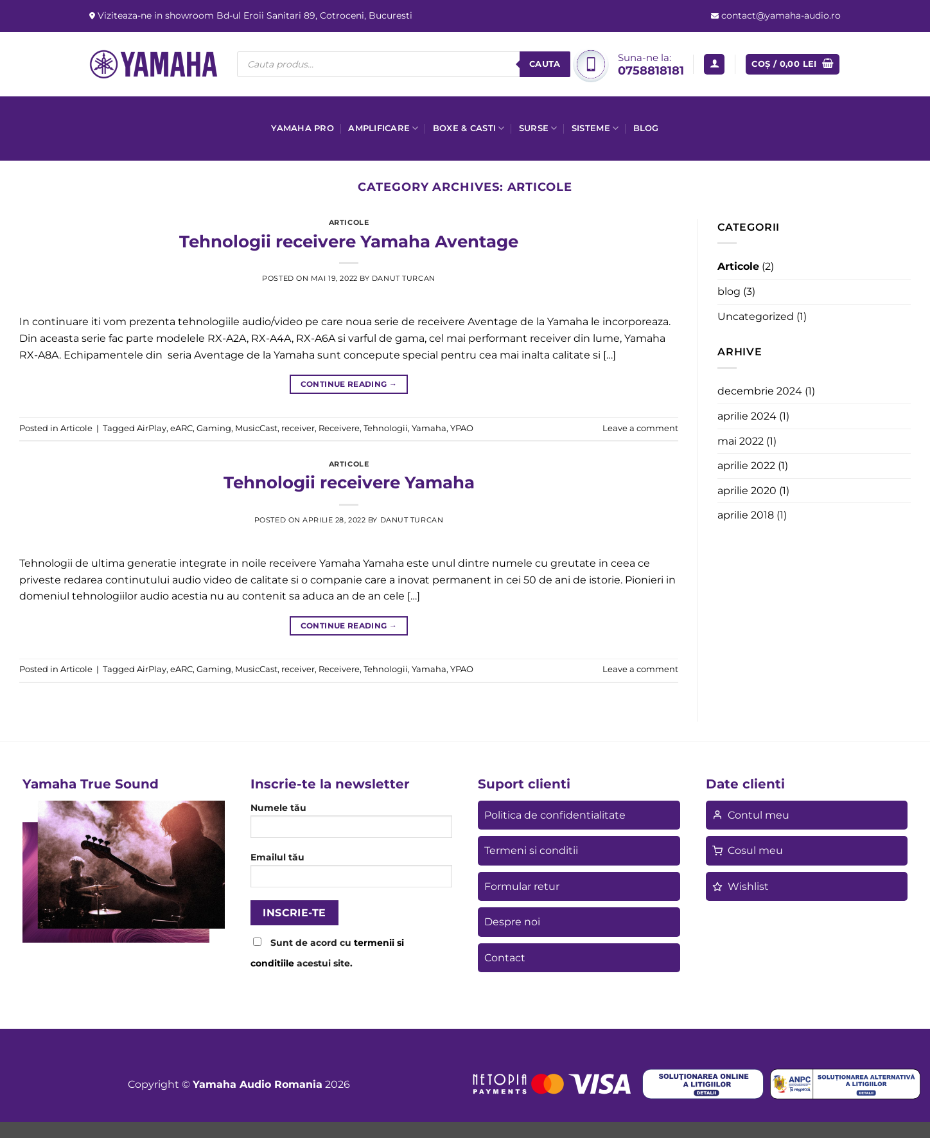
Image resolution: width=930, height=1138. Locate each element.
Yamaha (429, 428)
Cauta (545, 63)
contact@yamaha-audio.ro (780, 15)
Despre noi (512, 922)
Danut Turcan (403, 278)
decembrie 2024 (759, 391)
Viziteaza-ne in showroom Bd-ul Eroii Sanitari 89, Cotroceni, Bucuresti (253, 15)
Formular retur (521, 886)
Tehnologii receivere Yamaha (349, 482)
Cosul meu (747, 850)
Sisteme (595, 128)
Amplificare (383, 128)
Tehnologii (386, 428)
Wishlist (740, 886)
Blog (646, 128)
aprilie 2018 (745, 515)
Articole (349, 222)
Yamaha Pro (302, 128)
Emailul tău (351, 873)
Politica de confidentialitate (555, 815)
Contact (504, 958)
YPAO (461, 428)
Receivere (339, 428)
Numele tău (351, 824)
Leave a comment (640, 428)
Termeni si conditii (531, 850)
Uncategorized (755, 316)
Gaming (214, 428)
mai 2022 (740, 441)
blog (729, 291)
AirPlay (151, 428)
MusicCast (256, 428)
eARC (181, 428)
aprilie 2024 (746, 416)
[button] (714, 64)
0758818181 (651, 70)
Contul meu (750, 815)
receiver (298, 428)
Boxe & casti (469, 128)
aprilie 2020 (746, 491)
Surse (538, 128)
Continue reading (349, 384)
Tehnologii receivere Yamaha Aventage (348, 241)
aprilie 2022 (746, 465)
